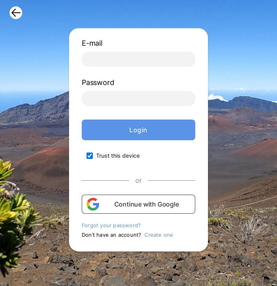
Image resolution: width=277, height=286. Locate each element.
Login (138, 130)
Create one (158, 235)
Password (98, 82)
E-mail (92, 43)
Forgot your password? (111, 225)
